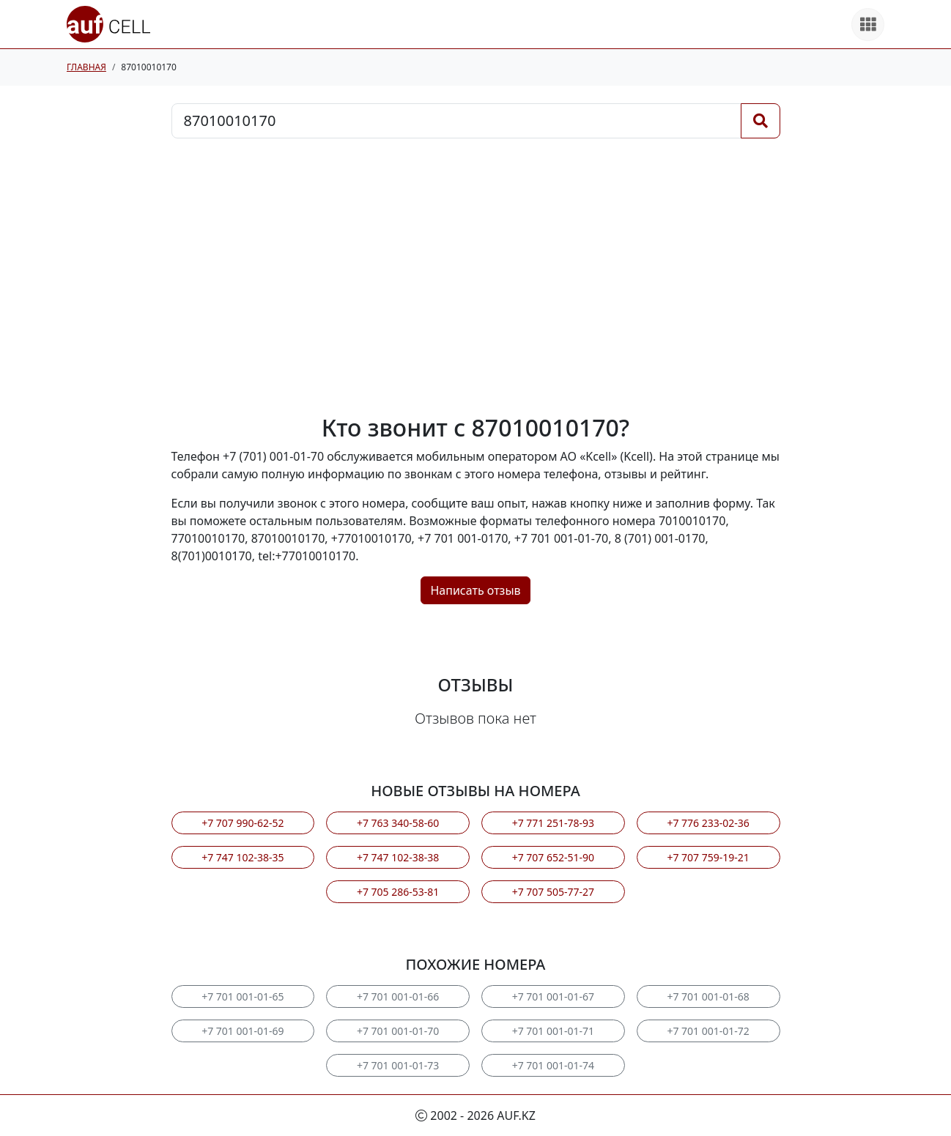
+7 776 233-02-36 (708, 823)
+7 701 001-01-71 (553, 1031)
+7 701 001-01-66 (398, 996)
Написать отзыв (475, 590)
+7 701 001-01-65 (242, 996)
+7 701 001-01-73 (398, 1065)
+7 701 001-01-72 (708, 1031)
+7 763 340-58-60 (398, 823)
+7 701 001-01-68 (708, 996)
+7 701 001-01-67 (553, 996)
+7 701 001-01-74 (553, 1065)
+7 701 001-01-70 (398, 1031)
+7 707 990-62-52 (242, 823)
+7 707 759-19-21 (708, 857)
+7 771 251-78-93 (553, 823)
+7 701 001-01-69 (242, 1031)
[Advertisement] (475, 276)
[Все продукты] (867, 24)
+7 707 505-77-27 (553, 892)
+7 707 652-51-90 (553, 857)
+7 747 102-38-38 (398, 857)
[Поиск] (760, 120)
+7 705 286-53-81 (398, 892)
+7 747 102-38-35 (242, 857)
